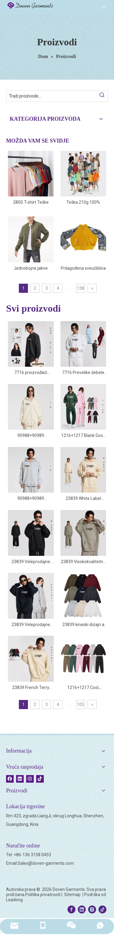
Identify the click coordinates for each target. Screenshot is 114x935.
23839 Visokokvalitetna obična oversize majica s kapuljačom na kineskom (83, 562)
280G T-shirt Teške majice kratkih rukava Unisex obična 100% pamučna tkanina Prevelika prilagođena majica (30, 202)
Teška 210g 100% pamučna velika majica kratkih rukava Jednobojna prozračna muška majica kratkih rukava (83, 202)
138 (80, 288)
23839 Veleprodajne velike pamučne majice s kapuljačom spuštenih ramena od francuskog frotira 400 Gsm (30, 625)
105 (80, 704)
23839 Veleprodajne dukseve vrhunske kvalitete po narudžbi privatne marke (31, 562)
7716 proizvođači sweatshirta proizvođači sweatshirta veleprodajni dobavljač (30, 373)
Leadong (14, 899)
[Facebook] (10, 779)
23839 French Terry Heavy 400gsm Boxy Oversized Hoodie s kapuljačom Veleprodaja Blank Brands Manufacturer (30, 688)
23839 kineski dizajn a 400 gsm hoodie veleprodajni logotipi (83, 625)
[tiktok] (40, 779)
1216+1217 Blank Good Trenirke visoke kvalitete (83, 436)
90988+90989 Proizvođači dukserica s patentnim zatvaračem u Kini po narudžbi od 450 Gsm (30, 436)
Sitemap (72, 894)
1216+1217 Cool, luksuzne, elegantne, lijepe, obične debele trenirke (83, 688)
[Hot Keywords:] (102, 96)
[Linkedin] (20, 779)
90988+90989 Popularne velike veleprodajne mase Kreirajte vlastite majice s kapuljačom (31, 499)
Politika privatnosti (42, 894)
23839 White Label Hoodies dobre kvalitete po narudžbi (83, 499)
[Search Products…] (51, 96)
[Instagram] (30, 779)
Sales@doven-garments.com (46, 863)
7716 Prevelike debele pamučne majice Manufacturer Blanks (83, 373)
